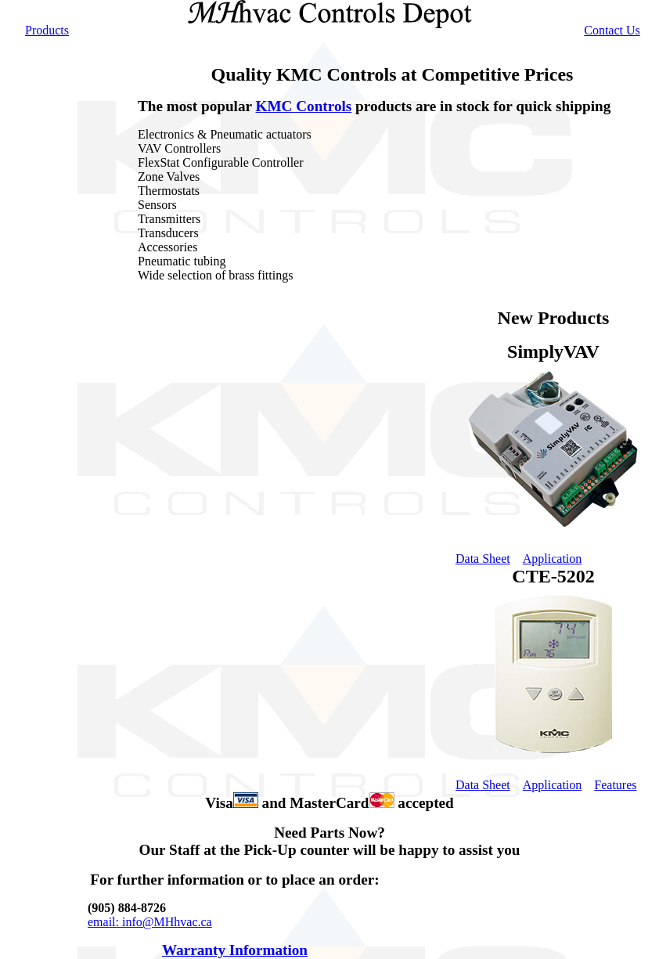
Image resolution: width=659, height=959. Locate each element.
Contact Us (612, 30)
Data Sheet (483, 784)
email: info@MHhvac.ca (150, 921)
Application (552, 784)
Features (615, 784)
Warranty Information (235, 950)
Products (47, 30)
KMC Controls (304, 106)
